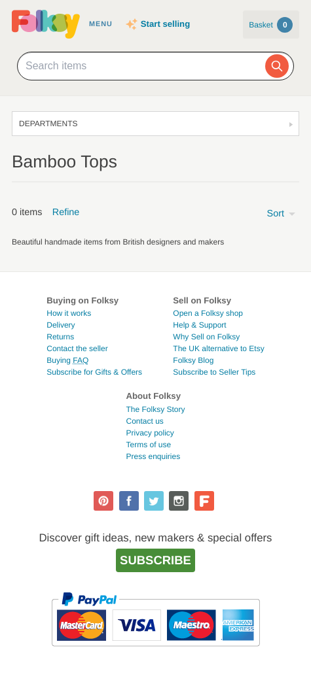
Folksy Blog (193, 360)
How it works (68, 313)
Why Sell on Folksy (206, 336)
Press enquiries (153, 456)
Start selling (165, 24)
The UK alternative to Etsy (218, 348)
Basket (271, 25)
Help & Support (199, 325)
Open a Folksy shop (208, 313)
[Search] (277, 66)
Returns (60, 336)
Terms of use (148, 444)
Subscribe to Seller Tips (214, 372)
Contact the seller (76, 348)
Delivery (60, 325)
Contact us (144, 421)
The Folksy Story (155, 409)
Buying (67, 360)
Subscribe (155, 560)
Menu (101, 24)
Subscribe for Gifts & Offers (94, 372)
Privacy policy (150, 432)
